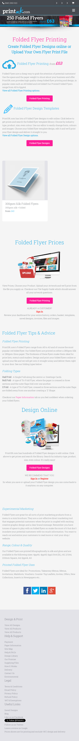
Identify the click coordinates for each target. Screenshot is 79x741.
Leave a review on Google (16, 728)
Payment (9, 642)
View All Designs (12, 625)
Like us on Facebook (14, 717)
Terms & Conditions (13, 686)
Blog (6, 713)
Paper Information (13, 645)
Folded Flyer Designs (40, 143)
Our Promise (10, 659)
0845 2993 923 (11, 3)
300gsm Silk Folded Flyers (21, 204)
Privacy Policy (11, 693)
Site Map (9, 649)
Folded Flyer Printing (40, 98)
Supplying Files (12, 662)
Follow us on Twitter (14, 724)
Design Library (11, 655)
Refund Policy (11, 697)
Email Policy (10, 690)
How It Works (11, 666)
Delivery (8, 669)
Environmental (11, 676)
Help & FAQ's (10, 652)
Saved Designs (11, 710)
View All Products (13, 628)
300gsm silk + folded (15, 207)
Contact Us (9, 673)
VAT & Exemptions (13, 700)
